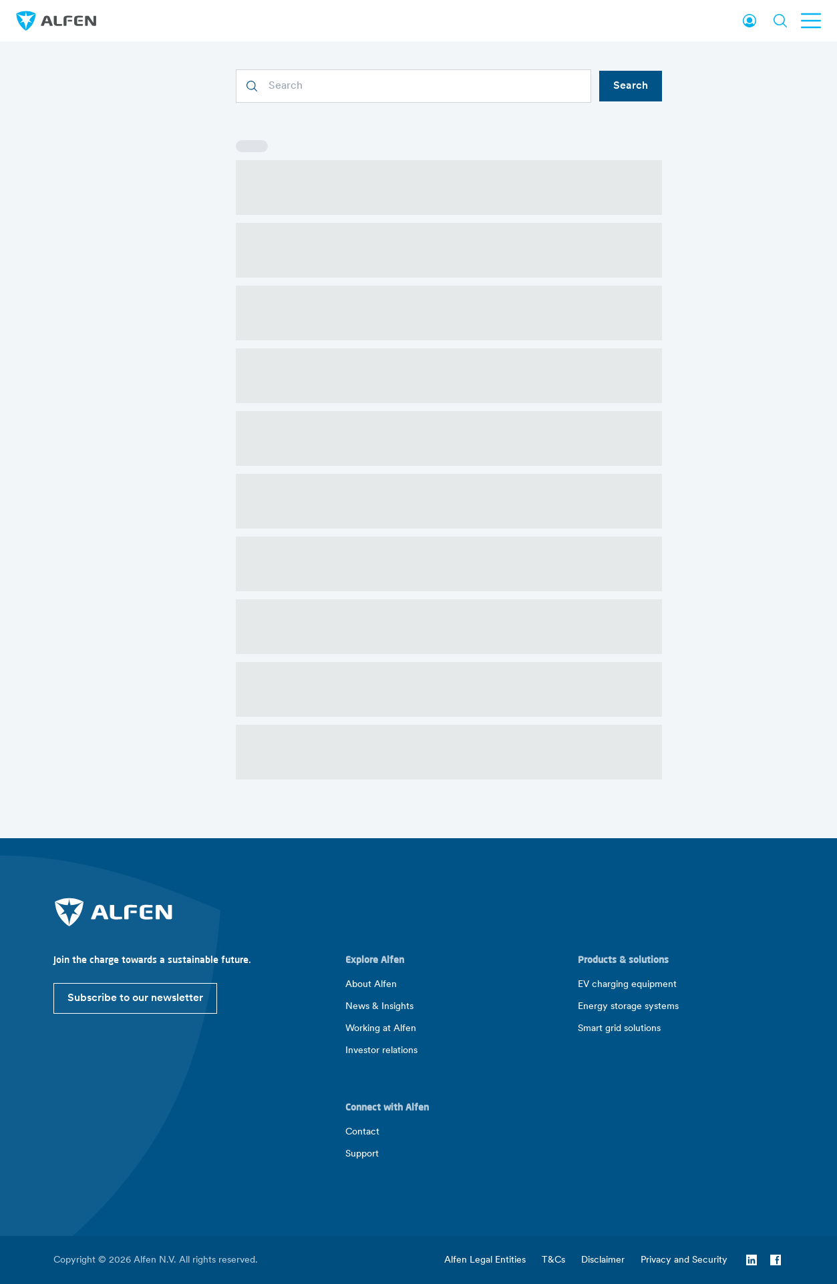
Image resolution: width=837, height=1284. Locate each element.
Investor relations (381, 1051)
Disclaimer (603, 1260)
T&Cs (553, 1260)
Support (362, 1154)
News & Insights (379, 1007)
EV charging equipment (627, 985)
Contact (362, 1132)
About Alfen (371, 985)
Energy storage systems (628, 1007)
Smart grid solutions (619, 1029)
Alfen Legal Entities (485, 1260)
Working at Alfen (380, 1029)
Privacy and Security (684, 1260)
